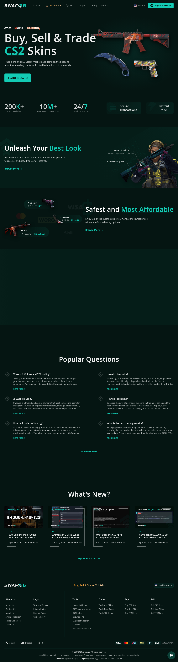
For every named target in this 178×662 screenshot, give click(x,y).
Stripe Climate (13, 620)
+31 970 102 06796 (115, 658)
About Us (10, 605)
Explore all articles (89, 558)
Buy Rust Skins (131, 609)
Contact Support (89, 451)
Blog (94, 5)
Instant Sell (53, 5)
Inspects (83, 5)
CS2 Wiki (76, 624)
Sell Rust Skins (157, 609)
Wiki (70, 5)
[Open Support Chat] (171, 655)
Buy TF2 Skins (131, 613)
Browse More (13, 168)
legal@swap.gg (92, 658)
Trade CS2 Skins (106, 605)
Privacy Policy (39, 609)
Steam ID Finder (79, 605)
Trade (36, 5)
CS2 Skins (100, 585)
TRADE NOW (18, 78)
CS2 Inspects (78, 617)
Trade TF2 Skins (106, 613)
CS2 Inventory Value (81, 609)
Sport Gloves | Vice (115, 161)
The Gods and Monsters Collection (120, 153)
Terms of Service (40, 605)
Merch (10, 613)
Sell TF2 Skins (157, 613)
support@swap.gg (70, 658)
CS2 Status (77, 613)
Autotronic (64, 217)
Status (10, 624)
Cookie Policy (39, 617)
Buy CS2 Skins (131, 605)
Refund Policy (39, 613)
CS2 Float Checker (80, 620)
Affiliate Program (13, 617)
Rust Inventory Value (81, 628)
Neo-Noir (32, 202)
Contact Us (10, 609)
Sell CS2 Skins (157, 605)
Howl (24, 230)
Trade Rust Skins (106, 609)
